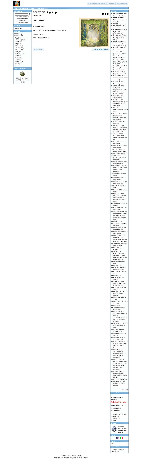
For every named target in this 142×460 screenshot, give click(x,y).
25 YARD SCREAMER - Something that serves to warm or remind (120, 68)
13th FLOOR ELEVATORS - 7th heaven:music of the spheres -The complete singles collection (120, 255)
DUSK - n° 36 (117, 275)
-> (16, 36)
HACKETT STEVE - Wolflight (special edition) (119, 293)
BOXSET (17, 62)
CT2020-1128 (43, 8)
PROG (32, 8)
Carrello (113, 11)
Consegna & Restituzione (118, 414)
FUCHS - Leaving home (120, 379)
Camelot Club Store (76, 455)
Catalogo (26, 8)
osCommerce (65, 457)
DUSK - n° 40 (117, 265)
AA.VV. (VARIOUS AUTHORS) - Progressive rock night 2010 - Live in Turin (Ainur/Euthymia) (119, 89)
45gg (16, 38)
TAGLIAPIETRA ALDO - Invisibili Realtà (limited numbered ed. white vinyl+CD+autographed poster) (120, 215)
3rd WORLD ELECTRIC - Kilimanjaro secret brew (120, 325)
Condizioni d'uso (116, 418)
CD (37, 8)
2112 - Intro (116, 305)
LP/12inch (18, 40)
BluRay (17, 58)
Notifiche (113, 423)
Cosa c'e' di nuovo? (20, 68)
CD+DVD (17, 48)
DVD (16, 51)
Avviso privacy (115, 416)
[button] (97, 3)
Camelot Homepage (118, 449)
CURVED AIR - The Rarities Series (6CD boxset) (119, 383)
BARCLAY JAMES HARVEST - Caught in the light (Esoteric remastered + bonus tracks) (119, 197)
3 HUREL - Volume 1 (119, 24)
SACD (17, 55)
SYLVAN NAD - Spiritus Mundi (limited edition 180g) (120, 38)
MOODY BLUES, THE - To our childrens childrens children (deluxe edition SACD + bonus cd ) (120, 52)
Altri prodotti (115, 451)
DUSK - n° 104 (117, 221)
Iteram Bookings (83, 457)
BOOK (17, 63)
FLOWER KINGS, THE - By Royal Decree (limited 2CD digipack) (120, 32)
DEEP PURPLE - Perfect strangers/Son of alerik (120, 109)
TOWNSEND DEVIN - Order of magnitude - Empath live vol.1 (119, 283)
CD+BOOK (18, 46)
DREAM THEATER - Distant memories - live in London (120, 20)
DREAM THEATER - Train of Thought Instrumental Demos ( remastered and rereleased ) (119, 353)
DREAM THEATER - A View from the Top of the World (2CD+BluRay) (120, 44)
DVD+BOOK (18, 54)
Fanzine (17, 59)
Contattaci (114, 420)
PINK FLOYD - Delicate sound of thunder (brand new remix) (120, 78)
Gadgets (17, 66)
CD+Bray (17, 50)
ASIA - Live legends (119, 153)
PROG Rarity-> (18, 34)
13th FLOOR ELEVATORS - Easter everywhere (119, 157)
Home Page (18, 8)
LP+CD (17, 42)
